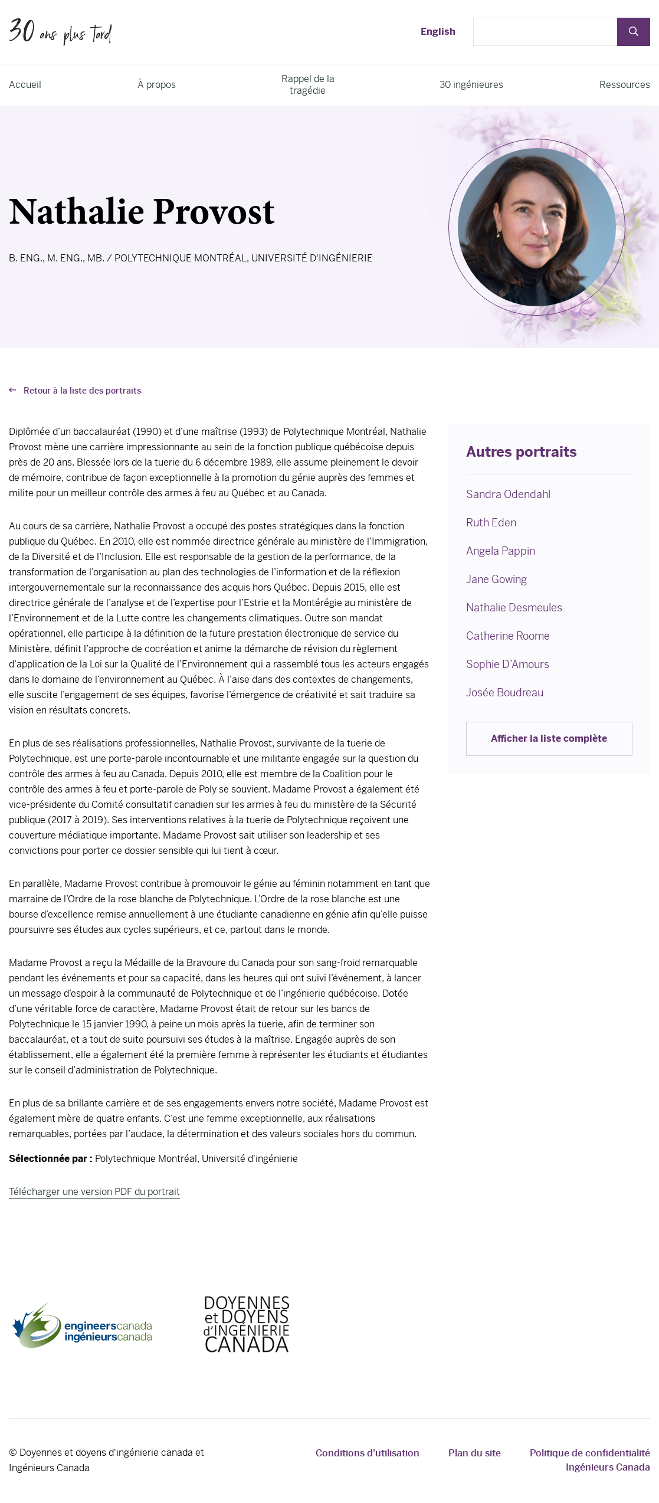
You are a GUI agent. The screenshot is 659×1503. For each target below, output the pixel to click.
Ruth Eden (491, 522)
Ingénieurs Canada (608, 1467)
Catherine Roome (508, 636)
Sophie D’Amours (507, 664)
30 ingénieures (471, 84)
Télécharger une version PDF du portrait (94, 1192)
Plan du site (474, 1453)
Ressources (624, 84)
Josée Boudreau (504, 692)
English (438, 31)
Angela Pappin (500, 551)
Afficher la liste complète (549, 738)
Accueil (25, 84)
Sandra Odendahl (508, 494)
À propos (156, 84)
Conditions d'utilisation (367, 1453)
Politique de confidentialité (590, 1453)
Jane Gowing (496, 579)
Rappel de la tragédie (308, 85)
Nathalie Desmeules (514, 607)
